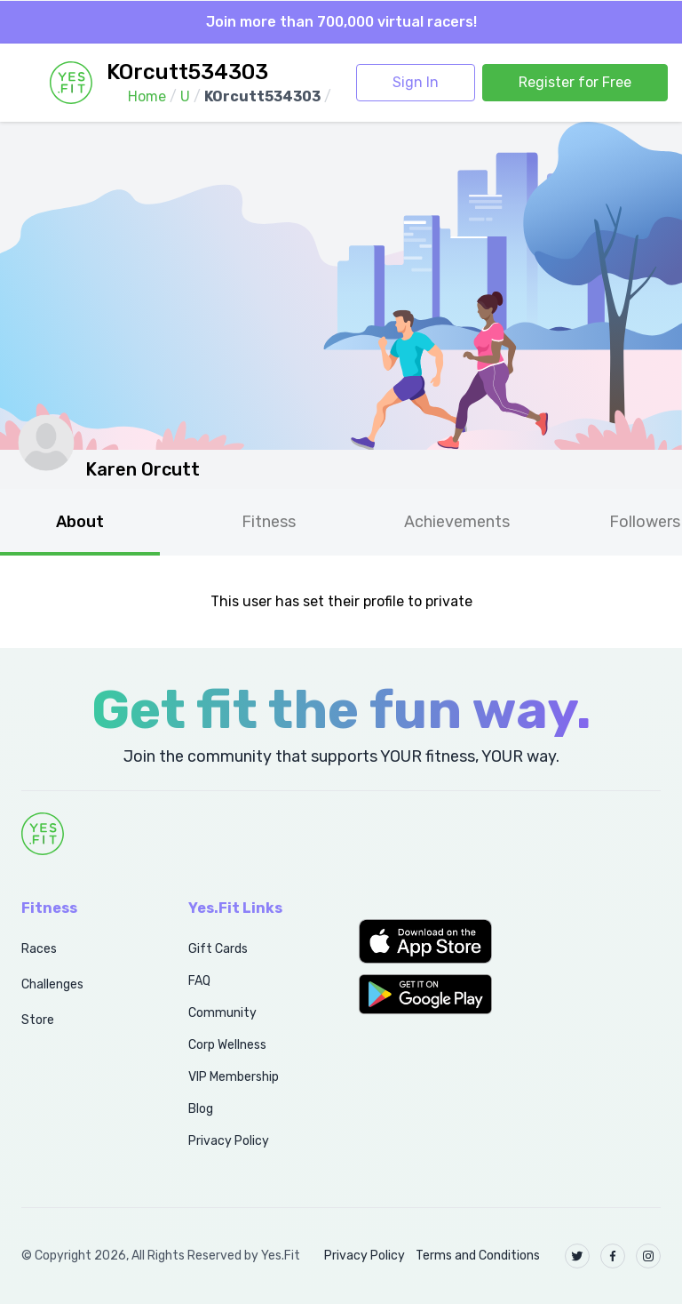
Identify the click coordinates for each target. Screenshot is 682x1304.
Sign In (416, 82)
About (80, 522)
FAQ (199, 980)
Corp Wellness (227, 1044)
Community (222, 1012)
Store (37, 1020)
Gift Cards (218, 948)
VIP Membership (233, 1076)
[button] (426, 941)
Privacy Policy (228, 1140)
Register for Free (575, 82)
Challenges (52, 984)
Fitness (269, 522)
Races (39, 948)
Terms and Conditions (478, 1255)
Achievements (457, 522)
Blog (200, 1108)
